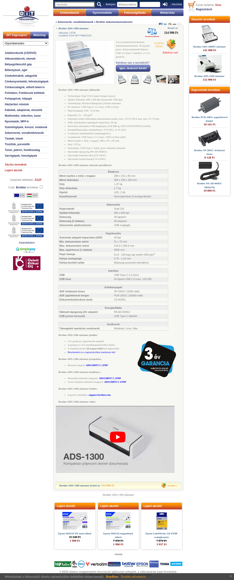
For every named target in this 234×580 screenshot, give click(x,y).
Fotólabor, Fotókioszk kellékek (25, 93)
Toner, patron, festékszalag (22, 150)
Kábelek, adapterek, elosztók (23, 110)
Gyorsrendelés (102, 12)
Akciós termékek (16, 164)
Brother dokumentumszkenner (114, 22)
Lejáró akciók (13, 170)
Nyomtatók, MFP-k (17, 121)
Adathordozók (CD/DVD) (20, 53)
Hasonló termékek (203, 19)
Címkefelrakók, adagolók (21, 75)
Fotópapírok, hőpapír (18, 98)
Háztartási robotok (17, 104)
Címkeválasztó (69, 12)
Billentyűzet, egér (16, 70)
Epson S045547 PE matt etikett (74, 533)
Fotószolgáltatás (135, 12)
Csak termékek (23, 187)
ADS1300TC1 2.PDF (110, 378)
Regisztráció (204, 9)
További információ (133, 576)
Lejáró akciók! (66, 506)
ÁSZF (38, 180)
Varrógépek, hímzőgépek (21, 155)
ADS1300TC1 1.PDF (97, 365)
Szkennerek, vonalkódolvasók (24, 132)
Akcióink (177, 4)
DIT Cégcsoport (16, 35)
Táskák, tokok (14, 138)
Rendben (112, 576)
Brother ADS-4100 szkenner (209, 76)
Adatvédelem (27, 242)
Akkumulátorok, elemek (20, 58)
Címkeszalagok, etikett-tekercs (25, 87)
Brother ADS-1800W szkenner (209, 46)
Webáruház (167, 12)
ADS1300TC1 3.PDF (115, 381)
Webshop (39, 35)
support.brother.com (100, 394)
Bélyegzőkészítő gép (18, 64)
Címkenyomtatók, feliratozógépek (26, 81)
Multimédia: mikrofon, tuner (23, 115)
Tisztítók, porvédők (17, 144)
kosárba (172, 485)
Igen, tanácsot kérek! (133, 68)
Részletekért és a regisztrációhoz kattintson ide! (92, 352)
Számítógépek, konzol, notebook (26, 127)
